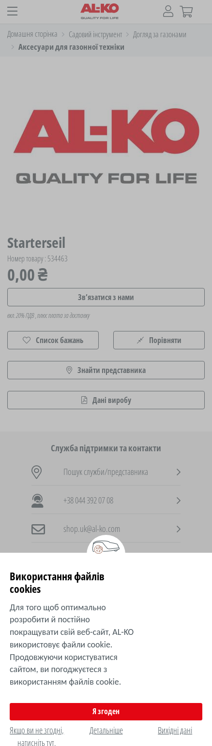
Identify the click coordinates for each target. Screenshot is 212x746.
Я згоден (106, 711)
